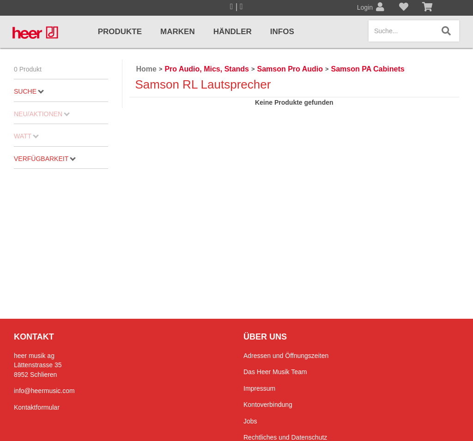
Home (146, 69)
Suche (29, 91)
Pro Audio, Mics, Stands (206, 69)
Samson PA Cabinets (367, 69)
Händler (232, 31)
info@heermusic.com (44, 390)
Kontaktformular (37, 407)
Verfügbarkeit (45, 158)
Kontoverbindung (267, 404)
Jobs (250, 421)
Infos (282, 31)
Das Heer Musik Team (275, 371)
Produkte (120, 31)
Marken (177, 31)
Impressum (259, 388)
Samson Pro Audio (290, 69)
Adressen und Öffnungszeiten (285, 355)
